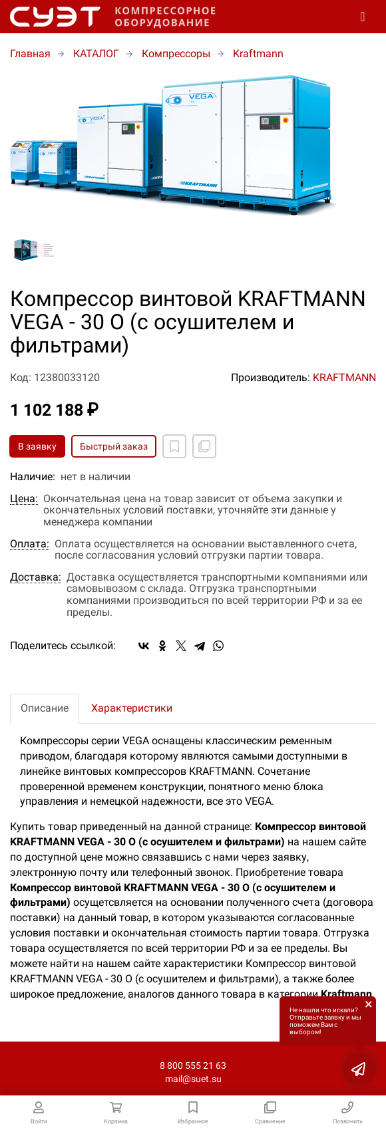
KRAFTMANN (344, 377)
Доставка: (35, 577)
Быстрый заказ (114, 446)
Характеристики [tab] (131, 708)
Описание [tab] (45, 708)
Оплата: (29, 544)
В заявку (37, 446)
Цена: (24, 499)
